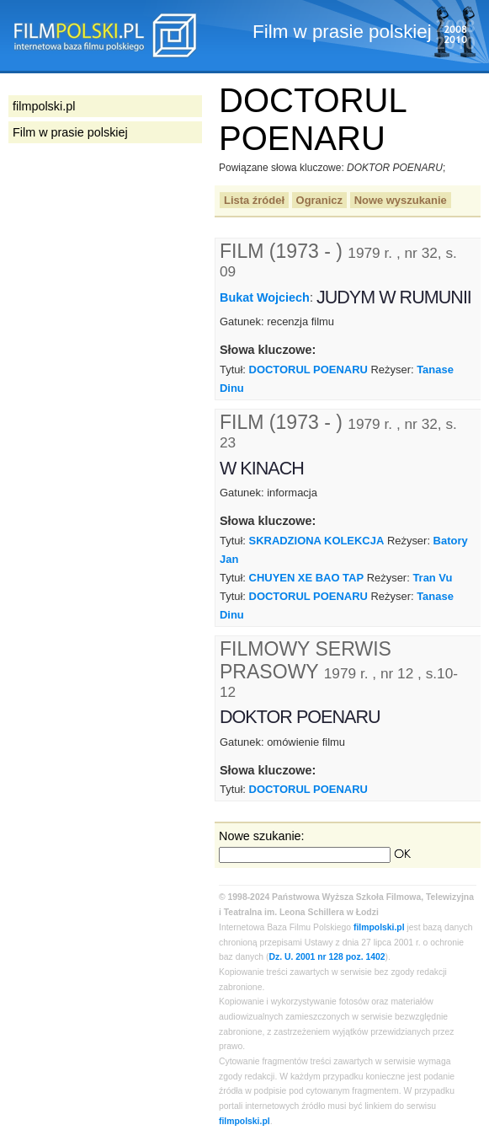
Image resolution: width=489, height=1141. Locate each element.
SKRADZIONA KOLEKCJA (317, 540)
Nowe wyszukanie (400, 200)
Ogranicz (319, 200)
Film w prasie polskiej (70, 132)
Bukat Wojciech (265, 297)
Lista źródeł (254, 200)
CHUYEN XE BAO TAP (306, 577)
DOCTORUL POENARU (308, 369)
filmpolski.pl (379, 927)
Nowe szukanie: (262, 836)
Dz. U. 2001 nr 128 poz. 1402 (327, 957)
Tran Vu (432, 577)
